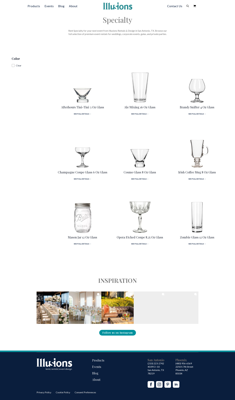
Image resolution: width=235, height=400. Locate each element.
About (73, 5)
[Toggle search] (188, 6)
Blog (61, 5)
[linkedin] (176, 384)
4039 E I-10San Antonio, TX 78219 (156, 370)
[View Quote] (195, 6)
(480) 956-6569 (184, 363)
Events (49, 5)
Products (34, 5)
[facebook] (151, 384)
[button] (32, 65)
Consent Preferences (85, 392)
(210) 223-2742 (156, 363)
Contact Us (174, 6)
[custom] (167, 384)
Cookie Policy (63, 392)
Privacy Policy (44, 392)
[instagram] (159, 384)
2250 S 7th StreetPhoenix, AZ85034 (184, 370)
